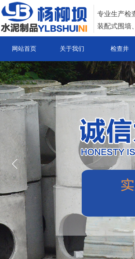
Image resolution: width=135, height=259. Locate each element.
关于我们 (72, 48)
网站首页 (24, 48)
